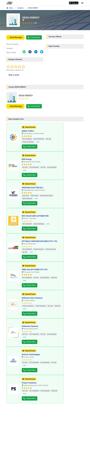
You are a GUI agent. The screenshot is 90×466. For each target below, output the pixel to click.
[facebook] (30, 51)
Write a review (14, 75)
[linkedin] (36, 51)
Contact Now (34, 37)
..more (37, 142)
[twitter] (41, 51)
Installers (20, 8)
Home (9, 8)
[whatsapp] (24, 51)
